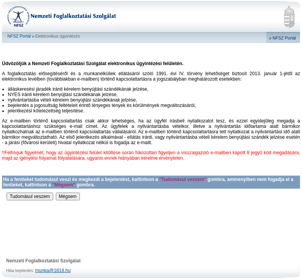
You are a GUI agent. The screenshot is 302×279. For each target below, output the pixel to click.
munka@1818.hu (53, 270)
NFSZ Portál (19, 36)
